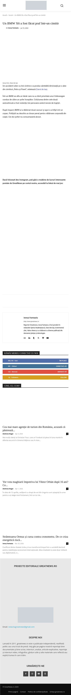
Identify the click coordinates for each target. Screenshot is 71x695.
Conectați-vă (61, 366)
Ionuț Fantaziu (13, 28)
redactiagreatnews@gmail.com (21, 627)
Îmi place (63, 361)
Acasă (5, 15)
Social (11, 15)
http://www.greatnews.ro (31, 321)
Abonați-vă (62, 372)
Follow (63, 377)
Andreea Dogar (8, 434)
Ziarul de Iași (41, 89)
